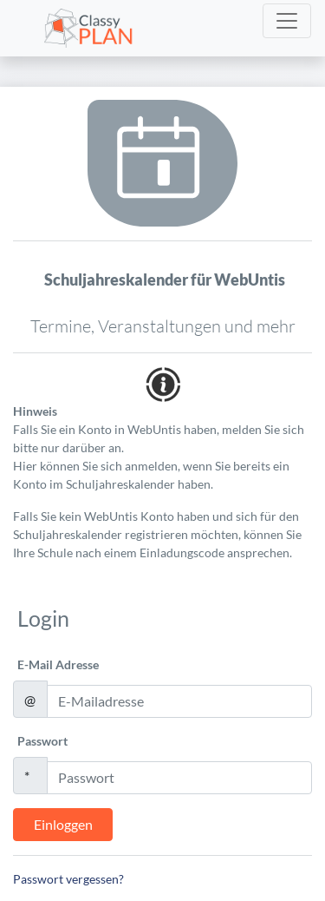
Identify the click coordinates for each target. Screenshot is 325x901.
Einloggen (63, 824)
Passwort (42, 740)
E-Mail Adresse (58, 664)
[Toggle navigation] (287, 20)
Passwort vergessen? (68, 878)
